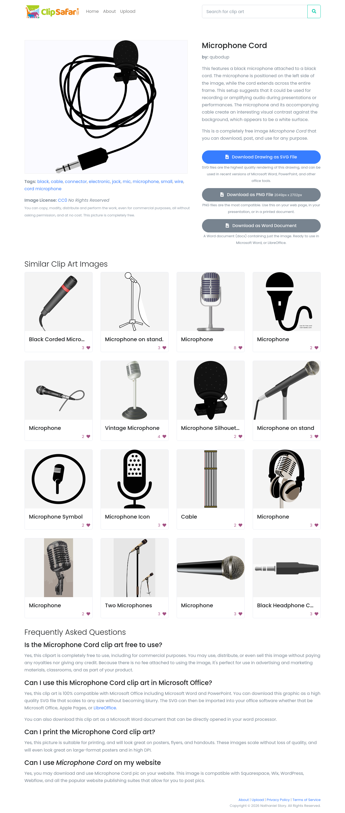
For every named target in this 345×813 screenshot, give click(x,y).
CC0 (62, 200)
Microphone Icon (127, 516)
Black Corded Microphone (63, 339)
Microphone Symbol (56, 516)
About (109, 11)
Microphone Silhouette (211, 428)
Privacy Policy (278, 800)
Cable (189, 516)
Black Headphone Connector (296, 605)
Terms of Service (307, 800)
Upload (127, 11)
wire (179, 181)
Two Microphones (128, 605)
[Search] (255, 11)
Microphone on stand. (134, 339)
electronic (99, 181)
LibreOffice (105, 708)
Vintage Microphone (132, 428)
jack (116, 181)
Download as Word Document (261, 226)
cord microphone (43, 189)
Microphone (197, 339)
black (43, 181)
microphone (146, 181)
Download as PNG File (261, 195)
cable (57, 181)
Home (92, 11)
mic (127, 181)
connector (76, 181)
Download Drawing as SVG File (261, 157)
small (167, 181)
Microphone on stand (285, 428)
